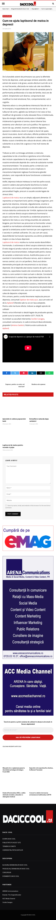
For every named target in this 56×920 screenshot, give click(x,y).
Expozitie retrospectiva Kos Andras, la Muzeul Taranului (41, 769)
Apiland (10, 303)
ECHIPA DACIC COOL (9, 839)
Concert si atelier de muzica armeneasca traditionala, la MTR (40, 794)
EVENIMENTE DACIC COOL (11, 876)
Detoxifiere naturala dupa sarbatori (39, 420)
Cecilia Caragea (7, 902)
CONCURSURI (7, 872)
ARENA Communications (10, 891)
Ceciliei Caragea (37, 319)
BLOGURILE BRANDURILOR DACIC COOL (15, 865)
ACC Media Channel (9, 898)
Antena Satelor (18, 325)
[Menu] (3, 3)
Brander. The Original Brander (12, 895)
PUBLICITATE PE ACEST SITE (12, 842)
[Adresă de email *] (28, 730)
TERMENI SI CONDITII (9, 846)
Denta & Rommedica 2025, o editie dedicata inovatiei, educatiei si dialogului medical (14, 795)
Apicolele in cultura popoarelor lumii (14, 420)
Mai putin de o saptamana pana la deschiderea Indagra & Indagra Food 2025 (14, 770)
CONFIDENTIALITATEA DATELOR (13, 850)
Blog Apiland (7, 16)
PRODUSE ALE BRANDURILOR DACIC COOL (16, 869)
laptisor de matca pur (29, 299)
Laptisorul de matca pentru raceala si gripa (13, 446)
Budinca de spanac (38, 384)
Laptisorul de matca (11, 197)
